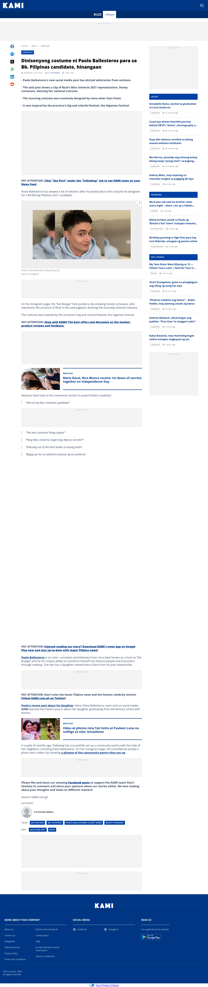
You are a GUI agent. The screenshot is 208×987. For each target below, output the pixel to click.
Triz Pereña (55, 72)
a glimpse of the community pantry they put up (93, 752)
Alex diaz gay (37, 829)
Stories (154, 273)
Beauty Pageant (115, 822)
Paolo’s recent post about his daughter (47, 705)
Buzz (98, 14)
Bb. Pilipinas (55, 822)
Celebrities (155, 113)
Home (24, 45)
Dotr (52, 829)
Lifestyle (109, 14)
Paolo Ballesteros (33, 657)
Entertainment (157, 228)
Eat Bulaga (37, 822)
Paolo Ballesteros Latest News (84, 822)
